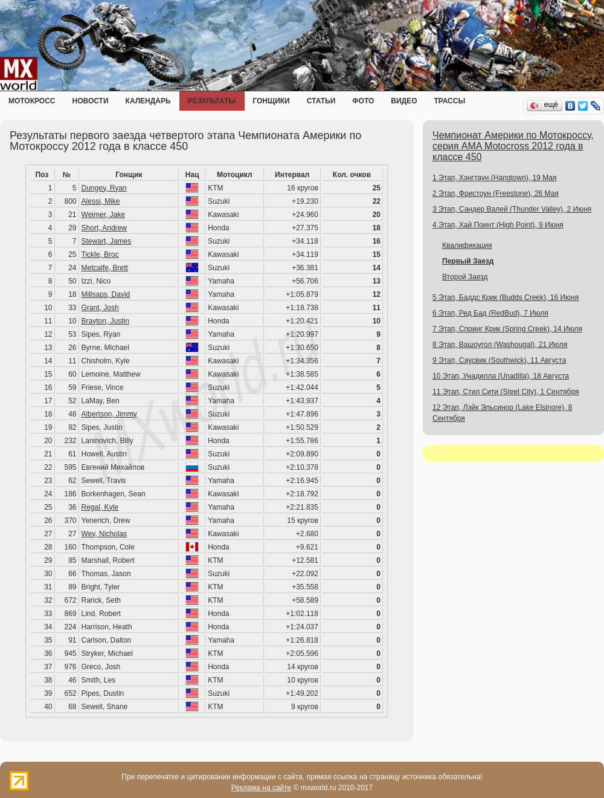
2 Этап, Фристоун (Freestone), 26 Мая (495, 193)
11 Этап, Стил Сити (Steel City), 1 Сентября (505, 392)
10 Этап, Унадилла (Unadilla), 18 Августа (500, 376)
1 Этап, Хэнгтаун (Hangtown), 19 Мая (494, 178)
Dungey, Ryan (104, 188)
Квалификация (467, 245)
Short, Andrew (104, 228)
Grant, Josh (100, 307)
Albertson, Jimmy (109, 414)
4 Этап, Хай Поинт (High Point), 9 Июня (498, 225)
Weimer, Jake (103, 214)
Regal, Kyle (100, 507)
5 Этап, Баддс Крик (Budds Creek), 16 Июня (505, 297)
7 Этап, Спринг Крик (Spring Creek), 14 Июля (507, 329)
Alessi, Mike (101, 201)
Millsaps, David (106, 294)
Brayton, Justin (105, 321)
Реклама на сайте (261, 787)
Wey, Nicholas (104, 534)
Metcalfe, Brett (105, 268)
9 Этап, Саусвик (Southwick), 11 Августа (499, 360)
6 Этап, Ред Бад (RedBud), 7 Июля (490, 313)
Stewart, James (107, 241)
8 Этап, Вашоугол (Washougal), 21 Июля (499, 344)
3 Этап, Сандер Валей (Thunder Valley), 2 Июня (511, 209)
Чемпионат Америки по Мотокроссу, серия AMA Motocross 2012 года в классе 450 (513, 146)
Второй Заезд (465, 277)
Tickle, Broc (100, 254)
